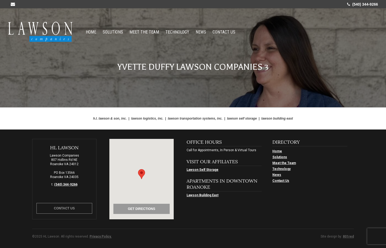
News (201, 31)
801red (348, 236)
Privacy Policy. (101, 236)
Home (91, 31)
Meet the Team (144, 31)
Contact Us (224, 31)
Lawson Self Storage (202, 170)
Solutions (113, 31)
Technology (177, 31)
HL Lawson (40, 31)
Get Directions (141, 209)
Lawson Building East (202, 195)
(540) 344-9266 (362, 4)
